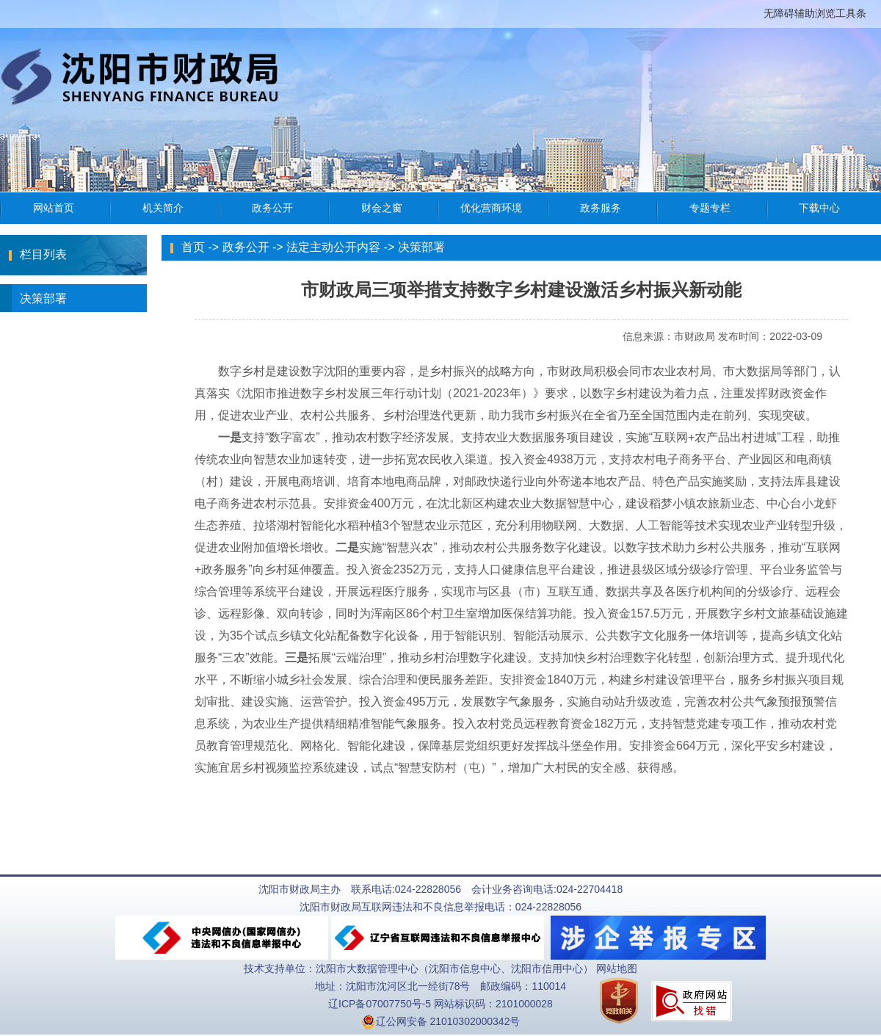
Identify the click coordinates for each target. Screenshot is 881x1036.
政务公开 (245, 247)
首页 (193, 247)
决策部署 (33, 298)
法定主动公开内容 (333, 247)
